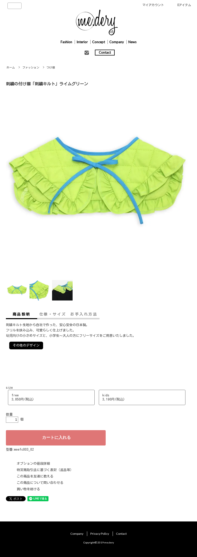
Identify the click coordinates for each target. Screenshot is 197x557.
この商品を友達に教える (35, 476)
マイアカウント (153, 4)
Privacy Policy (99, 534)
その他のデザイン (26, 345)
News (132, 42)
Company (116, 42)
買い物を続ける (28, 489)
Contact (105, 52)
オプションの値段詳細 (33, 463)
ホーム (10, 67)
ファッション (30, 67)
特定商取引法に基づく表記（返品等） (45, 470)
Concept (98, 42)
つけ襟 (50, 67)
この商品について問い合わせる (40, 482)
